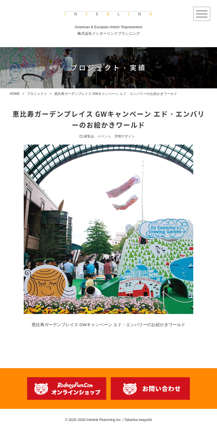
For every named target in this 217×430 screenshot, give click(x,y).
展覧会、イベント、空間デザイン (109, 136)
